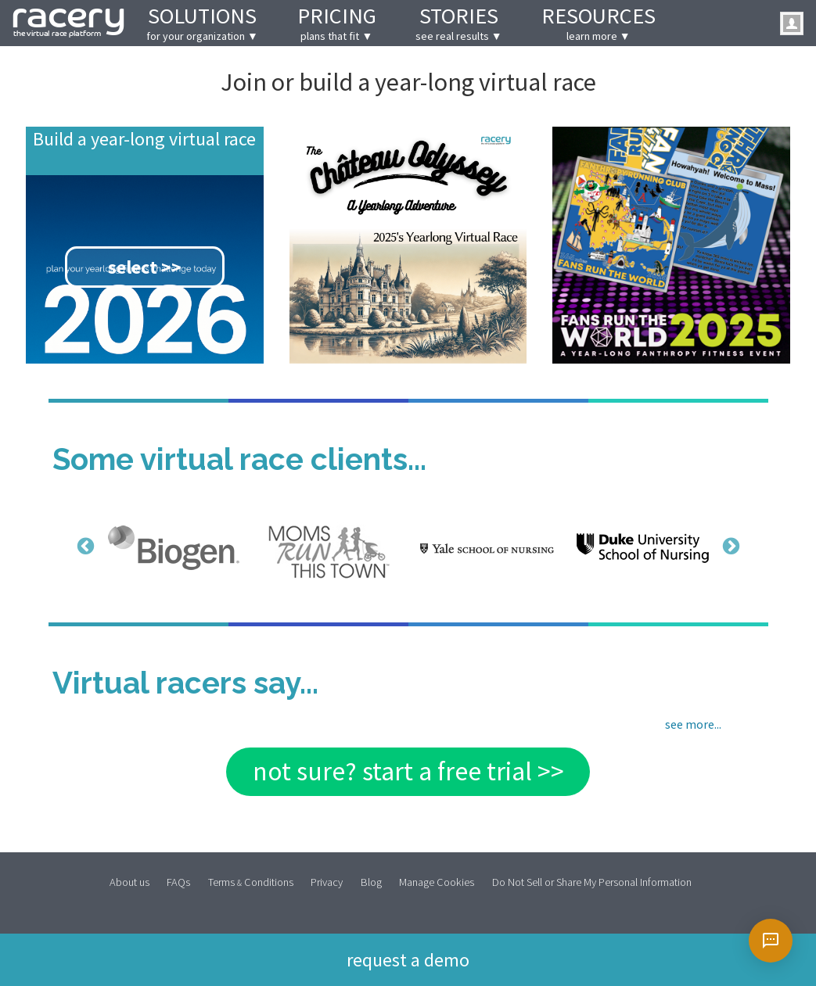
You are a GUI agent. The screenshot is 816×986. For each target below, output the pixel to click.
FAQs (178, 881)
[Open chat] (771, 941)
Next (729, 546)
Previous (84, 546)
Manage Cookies (436, 881)
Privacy (327, 881)
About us (129, 881)
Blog (371, 881)
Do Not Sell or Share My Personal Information (592, 881)
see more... (693, 724)
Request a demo (408, 958)
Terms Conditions (250, 881)
